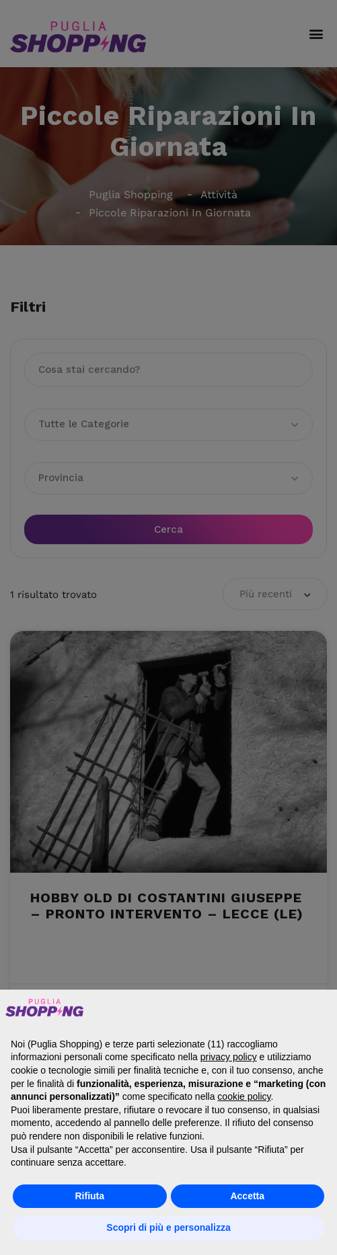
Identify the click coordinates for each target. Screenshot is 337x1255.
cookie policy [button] (243, 1096)
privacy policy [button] (228, 1056)
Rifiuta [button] (89, 1196)
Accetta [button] (247, 1196)
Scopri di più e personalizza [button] (168, 1227)
